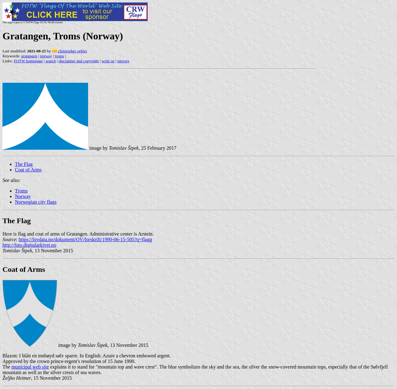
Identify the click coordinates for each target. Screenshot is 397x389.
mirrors (123, 61)
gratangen (29, 56)
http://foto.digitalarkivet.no (29, 245)
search (51, 61)
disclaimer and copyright (79, 61)
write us (108, 61)
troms (59, 56)
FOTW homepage (28, 61)
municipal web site (30, 366)
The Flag (24, 164)
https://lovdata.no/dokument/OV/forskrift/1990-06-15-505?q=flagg (85, 239)
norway (46, 56)
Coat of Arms (28, 169)
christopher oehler (72, 51)
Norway (23, 196)
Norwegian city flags (35, 202)
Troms (21, 190)
